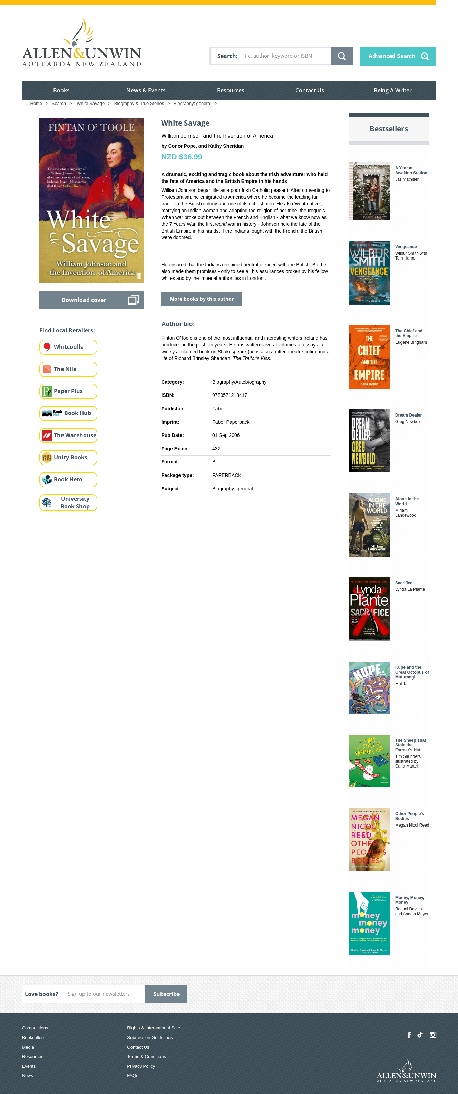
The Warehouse (75, 435)
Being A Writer (393, 90)
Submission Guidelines (150, 1037)
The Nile (65, 369)
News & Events (146, 90)
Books (61, 90)
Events (29, 1066)
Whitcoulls (68, 347)
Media (28, 1047)
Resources (230, 90)
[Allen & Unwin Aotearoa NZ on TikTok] (420, 1035)
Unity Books (70, 457)
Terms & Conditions (146, 1056)
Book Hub (77, 413)
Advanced (392, 56)
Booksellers (33, 1037)
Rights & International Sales (154, 1027)
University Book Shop (75, 502)
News (27, 1075)
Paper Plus (68, 391)
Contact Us (309, 90)
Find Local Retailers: (67, 330)
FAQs (132, 1075)
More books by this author (202, 298)
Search (226, 56)
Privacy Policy (141, 1066)
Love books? (41, 994)
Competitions (35, 1027)
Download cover (83, 300)
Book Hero (68, 479)
